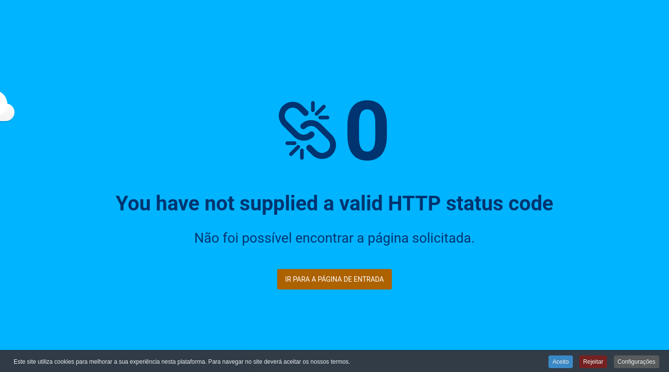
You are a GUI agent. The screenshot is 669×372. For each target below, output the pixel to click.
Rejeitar (593, 362)
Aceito (560, 362)
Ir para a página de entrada (334, 279)
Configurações (636, 362)
